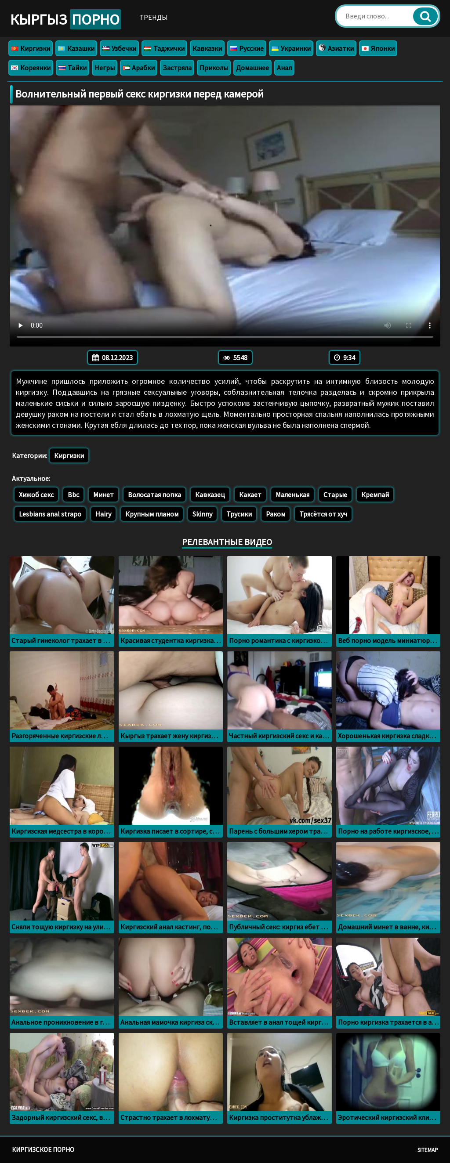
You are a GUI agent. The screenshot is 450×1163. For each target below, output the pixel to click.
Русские (247, 48)
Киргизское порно (43, 1149)
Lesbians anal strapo (50, 513)
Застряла (177, 67)
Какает (250, 494)
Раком (275, 513)
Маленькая (292, 494)
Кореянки (31, 67)
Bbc (73, 494)
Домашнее (252, 67)
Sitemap (427, 1150)
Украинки (291, 48)
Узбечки (119, 48)
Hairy (103, 513)
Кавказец (210, 494)
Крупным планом (151, 513)
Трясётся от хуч (323, 513)
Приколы (214, 67)
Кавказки (207, 48)
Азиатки (336, 48)
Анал (284, 67)
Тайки (72, 67)
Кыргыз (65, 19)
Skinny (202, 513)
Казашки (76, 48)
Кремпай (375, 494)
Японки (378, 48)
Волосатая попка (154, 494)
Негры (104, 67)
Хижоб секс (36, 494)
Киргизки (30, 48)
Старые (335, 494)
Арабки (139, 67)
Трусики (239, 513)
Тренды (153, 17)
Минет (103, 494)
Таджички (164, 48)
